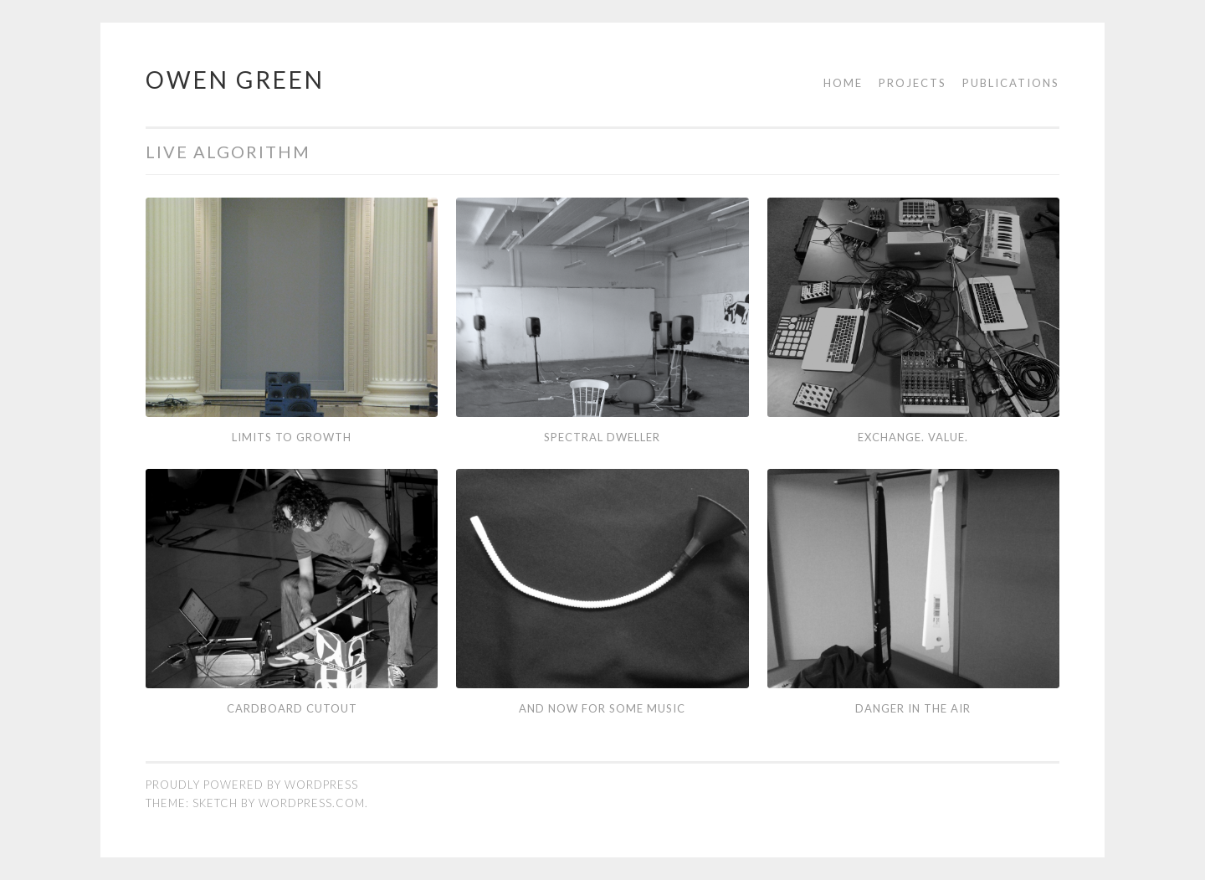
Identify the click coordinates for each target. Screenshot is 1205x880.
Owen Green (235, 79)
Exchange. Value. (913, 437)
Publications (1010, 83)
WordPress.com (312, 803)
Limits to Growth (291, 437)
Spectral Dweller (602, 437)
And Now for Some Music (602, 708)
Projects (912, 83)
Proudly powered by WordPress (252, 784)
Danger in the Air (913, 708)
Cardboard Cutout (292, 708)
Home (843, 83)
